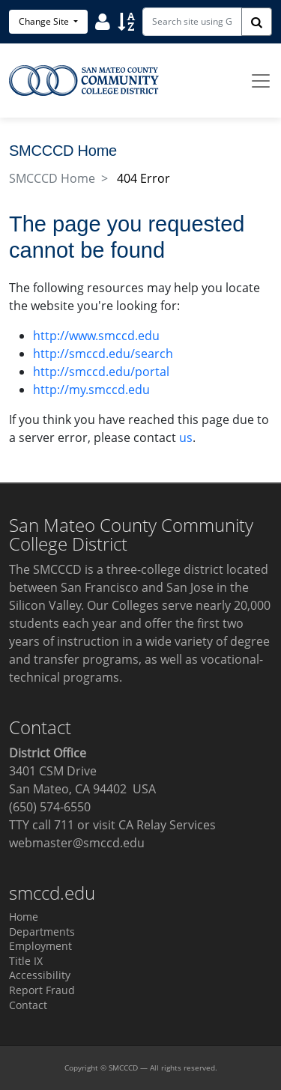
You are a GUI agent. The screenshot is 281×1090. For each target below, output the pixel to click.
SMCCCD (123, 1067)
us (186, 437)
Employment (40, 946)
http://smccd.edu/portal (101, 371)
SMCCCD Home (52, 178)
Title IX (26, 961)
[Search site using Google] (192, 21)
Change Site (45, 21)
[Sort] (126, 21)
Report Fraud (42, 990)
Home (23, 916)
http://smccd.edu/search (103, 353)
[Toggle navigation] (261, 81)
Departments (42, 931)
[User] (102, 21)
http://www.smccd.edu (96, 335)
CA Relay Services (167, 825)
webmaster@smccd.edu (77, 843)
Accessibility (39, 975)
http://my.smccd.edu (91, 389)
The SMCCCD (45, 569)
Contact (28, 1005)
